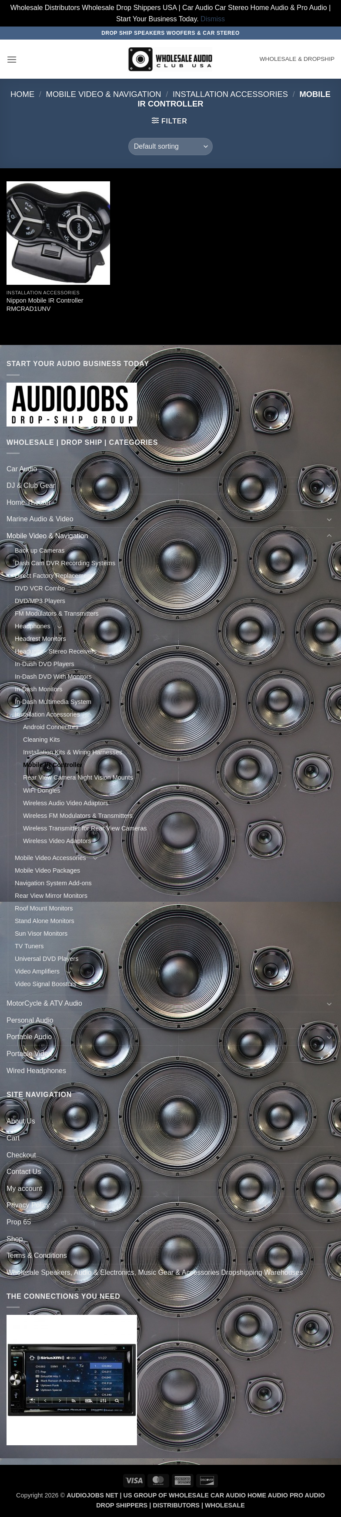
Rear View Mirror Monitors (51, 895)
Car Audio (22, 469)
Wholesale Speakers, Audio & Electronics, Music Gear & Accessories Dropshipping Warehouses (155, 1272)
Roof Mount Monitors (44, 908)
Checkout (21, 1155)
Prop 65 (19, 1222)
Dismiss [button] (213, 19)
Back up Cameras (39, 550)
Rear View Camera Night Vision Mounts (78, 777)
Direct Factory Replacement (53, 575)
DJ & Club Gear (31, 485)
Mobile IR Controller (53, 764)
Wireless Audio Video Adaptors (66, 803)
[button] (12, 59)
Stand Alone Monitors (44, 920)
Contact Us (24, 1171)
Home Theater (29, 502)
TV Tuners (29, 946)
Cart (13, 1138)
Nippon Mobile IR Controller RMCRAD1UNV (45, 304)
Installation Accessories (230, 94)
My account (24, 1188)
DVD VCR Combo (40, 588)
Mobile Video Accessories (50, 857)
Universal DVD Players (46, 958)
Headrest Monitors (40, 638)
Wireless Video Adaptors (57, 840)
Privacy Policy (28, 1205)
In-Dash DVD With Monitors (53, 676)
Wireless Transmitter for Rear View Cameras (85, 828)
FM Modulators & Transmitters (57, 613)
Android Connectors (50, 726)
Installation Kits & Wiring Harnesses (72, 752)
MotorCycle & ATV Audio (44, 1003)
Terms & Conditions (37, 1255)
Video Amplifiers (37, 971)
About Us (21, 1121)
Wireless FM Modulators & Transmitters (78, 815)
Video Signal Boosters (45, 983)
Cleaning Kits (41, 739)
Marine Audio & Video (40, 519)
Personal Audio (30, 1020)
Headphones (32, 626)
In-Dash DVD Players (44, 663)
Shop (15, 1239)
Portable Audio (29, 1036)
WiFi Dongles (41, 790)
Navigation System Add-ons (53, 883)
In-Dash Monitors (39, 689)
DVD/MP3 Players (40, 600)
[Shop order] (170, 146)
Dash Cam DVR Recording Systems (65, 563)
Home (22, 94)
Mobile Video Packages (47, 870)
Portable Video (29, 1053)
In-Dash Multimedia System (53, 701)
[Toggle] (329, 468)
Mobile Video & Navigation (103, 94)
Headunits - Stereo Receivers (56, 651)
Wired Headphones (36, 1070)
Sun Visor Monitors (41, 933)
